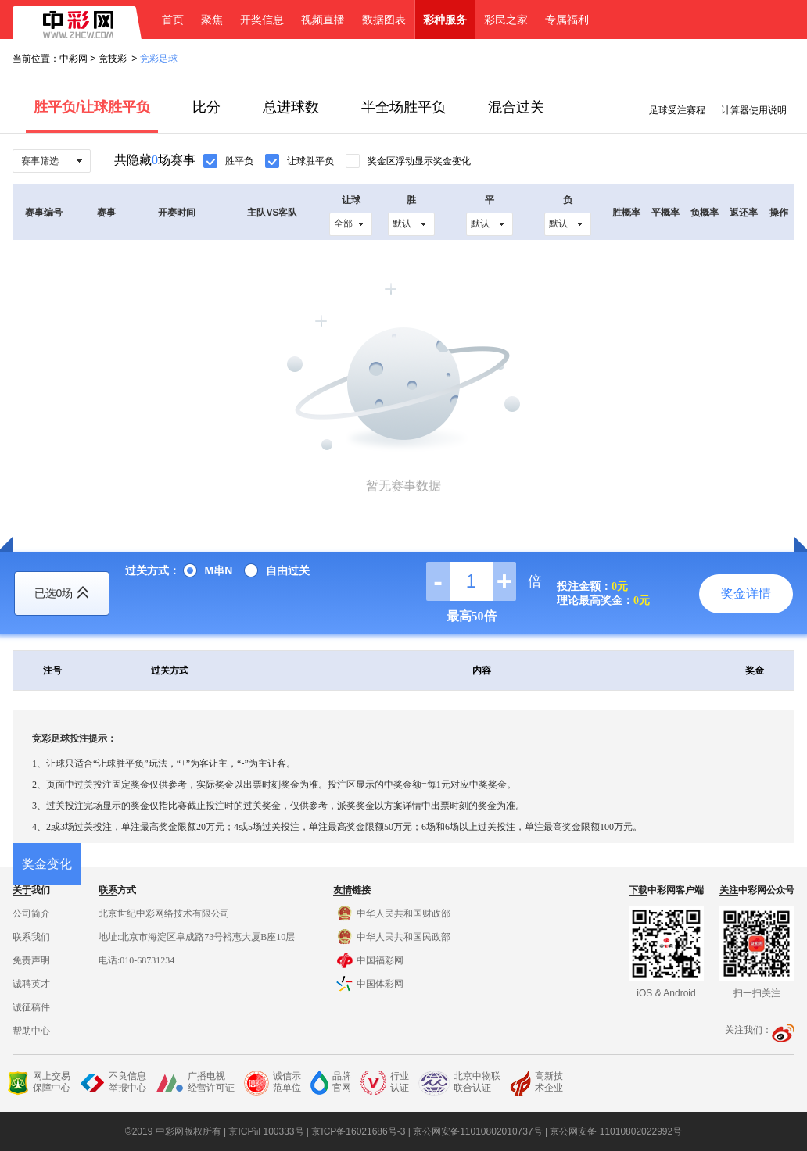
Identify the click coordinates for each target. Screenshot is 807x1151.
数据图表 (384, 19)
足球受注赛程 (677, 110)
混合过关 (516, 107)
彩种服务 (445, 19)
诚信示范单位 (272, 1083)
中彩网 (73, 58)
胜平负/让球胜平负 (92, 107)
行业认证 (384, 1083)
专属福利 (567, 19)
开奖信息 (262, 19)
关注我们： (759, 1029)
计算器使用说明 (754, 110)
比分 (206, 107)
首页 (173, 19)
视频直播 (323, 19)
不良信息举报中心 (113, 1083)
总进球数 (291, 107)
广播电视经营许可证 (195, 1083)
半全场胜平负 (403, 107)
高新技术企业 (536, 1083)
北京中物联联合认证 (459, 1083)
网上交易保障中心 (38, 1083)
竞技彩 (113, 58)
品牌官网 (330, 1083)
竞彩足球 (159, 58)
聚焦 (212, 19)
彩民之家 (506, 19)
